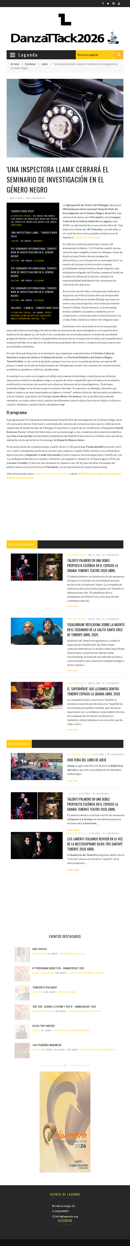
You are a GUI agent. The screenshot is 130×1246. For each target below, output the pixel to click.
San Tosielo (39, 949)
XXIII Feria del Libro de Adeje (86, 759)
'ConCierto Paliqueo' (44, 987)
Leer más (72, 606)
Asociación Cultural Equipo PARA (84, 1011)
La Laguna (39, 260)
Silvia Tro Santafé (43, 1026)
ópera (35, 1030)
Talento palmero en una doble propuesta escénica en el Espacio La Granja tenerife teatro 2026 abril (92, 565)
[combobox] (99, 54)
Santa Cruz (16, 225)
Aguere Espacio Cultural (72, 953)
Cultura (15, 260)
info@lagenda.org (67, 1216)
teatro (44, 64)
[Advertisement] (65, 510)
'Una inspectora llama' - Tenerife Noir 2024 (34, 234)
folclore (37, 992)
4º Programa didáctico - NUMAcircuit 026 (58, 968)
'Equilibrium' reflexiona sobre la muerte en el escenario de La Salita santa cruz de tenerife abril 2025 (96, 629)
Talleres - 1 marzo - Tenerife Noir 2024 (35, 308)
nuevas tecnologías (42, 973)
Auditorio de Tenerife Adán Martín (71, 1030)
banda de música (76, 833)
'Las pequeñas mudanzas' (47, 1045)
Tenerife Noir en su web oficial (51, 473)
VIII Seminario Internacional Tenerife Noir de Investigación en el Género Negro (34, 252)
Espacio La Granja (67, 992)
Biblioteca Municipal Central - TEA (28, 318)
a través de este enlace (87, 237)
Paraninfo (38, 241)
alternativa (38, 953)
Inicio (16, 64)
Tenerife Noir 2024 (22, 211)
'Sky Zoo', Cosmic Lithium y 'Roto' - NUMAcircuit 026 (64, 1006)
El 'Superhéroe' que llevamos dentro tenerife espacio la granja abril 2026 (93, 691)
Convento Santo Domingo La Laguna (86, 973)
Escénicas (30, 64)
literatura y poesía (20, 216)
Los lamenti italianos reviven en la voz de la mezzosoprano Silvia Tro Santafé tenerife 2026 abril (95, 843)
